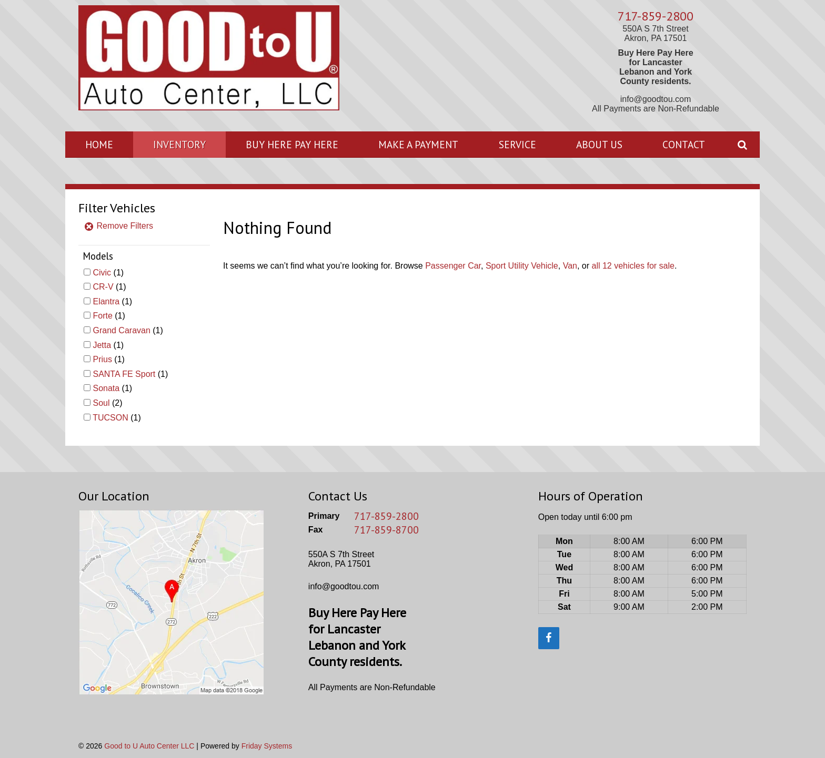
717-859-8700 (386, 530)
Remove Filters (118, 225)
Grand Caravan (121, 330)
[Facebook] (548, 638)
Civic (102, 272)
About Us (599, 144)
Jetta (102, 345)
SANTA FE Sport (124, 374)
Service (517, 144)
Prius (102, 359)
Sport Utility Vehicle (522, 265)
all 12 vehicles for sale (633, 265)
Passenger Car (453, 265)
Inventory (179, 144)
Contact (683, 144)
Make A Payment (418, 144)
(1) (108, 272)
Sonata (106, 388)
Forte (102, 315)
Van (570, 265)
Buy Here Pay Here (292, 144)
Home (99, 144)
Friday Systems (267, 746)
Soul (101, 402)
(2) (107, 402)
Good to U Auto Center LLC (149, 746)
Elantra (106, 301)
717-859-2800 (655, 16)
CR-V (103, 286)
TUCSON (110, 417)
